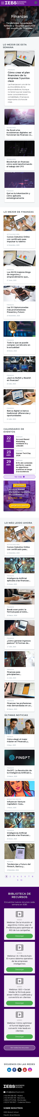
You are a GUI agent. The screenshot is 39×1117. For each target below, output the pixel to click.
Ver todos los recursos (19, 1048)
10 (21, 880)
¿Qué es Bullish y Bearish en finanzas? (19, 379)
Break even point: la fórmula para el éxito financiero (17, 611)
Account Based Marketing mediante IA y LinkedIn (22, 442)
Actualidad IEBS (13, 234)
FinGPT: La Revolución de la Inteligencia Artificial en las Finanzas (19, 772)
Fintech (10, 736)
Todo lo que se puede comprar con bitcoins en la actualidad (18, 345)
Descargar (19, 936)
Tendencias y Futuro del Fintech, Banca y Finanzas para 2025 (19, 866)
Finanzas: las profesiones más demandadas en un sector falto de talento (19, 705)
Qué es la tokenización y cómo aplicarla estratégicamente (18, 195)
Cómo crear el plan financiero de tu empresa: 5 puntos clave (19, 76)
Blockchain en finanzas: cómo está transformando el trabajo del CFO (19, 164)
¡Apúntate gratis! (19, 506)
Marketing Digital (14, 799)
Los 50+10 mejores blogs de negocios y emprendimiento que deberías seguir (19, 275)
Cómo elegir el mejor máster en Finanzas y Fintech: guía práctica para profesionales (17, 743)
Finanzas (11, 70)
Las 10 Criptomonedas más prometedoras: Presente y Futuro (17, 309)
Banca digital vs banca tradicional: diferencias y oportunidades (18, 413)
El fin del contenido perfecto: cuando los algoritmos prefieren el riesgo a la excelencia (24, 467)
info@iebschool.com (14, 1092)
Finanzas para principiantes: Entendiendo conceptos (19, 674)
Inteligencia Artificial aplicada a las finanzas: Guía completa (18, 580)
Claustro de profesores (12, 1115)
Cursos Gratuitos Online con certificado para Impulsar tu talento (18, 239)
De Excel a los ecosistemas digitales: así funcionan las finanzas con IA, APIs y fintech (19, 133)
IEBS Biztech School (11, 1112)
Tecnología (11, 127)
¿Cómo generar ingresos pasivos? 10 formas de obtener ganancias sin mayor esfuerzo (19, 644)
